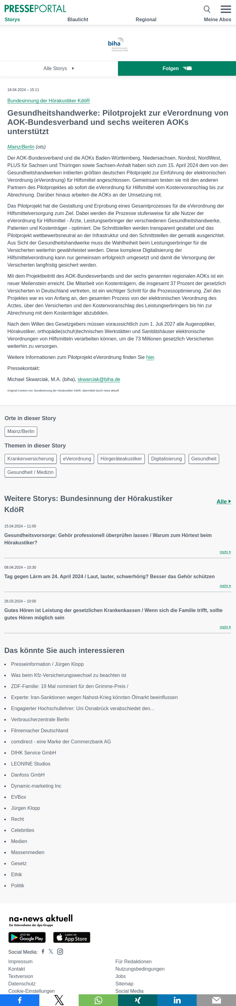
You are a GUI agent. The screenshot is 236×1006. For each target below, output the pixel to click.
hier (150, 357)
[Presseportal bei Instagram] (58, 951)
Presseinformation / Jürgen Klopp (47, 664)
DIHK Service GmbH (33, 752)
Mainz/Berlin (20, 146)
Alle (224, 502)
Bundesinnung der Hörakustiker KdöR (48, 100)
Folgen (177, 68)
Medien (19, 841)
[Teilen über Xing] (137, 1000)
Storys (12, 19)
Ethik (16, 874)
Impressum (20, 961)
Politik (17, 885)
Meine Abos (217, 19)
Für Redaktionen (133, 961)
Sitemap (124, 983)
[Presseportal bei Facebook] (41, 952)
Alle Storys (59, 68)
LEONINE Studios (30, 763)
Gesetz (19, 863)
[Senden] (216, 1000)
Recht (17, 819)
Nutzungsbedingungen (139, 969)
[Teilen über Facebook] (19, 1000)
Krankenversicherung (30, 458)
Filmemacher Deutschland (39, 730)
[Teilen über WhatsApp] (98, 1000)
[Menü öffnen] (225, 9)
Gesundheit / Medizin (30, 472)
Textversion (20, 976)
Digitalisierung (166, 458)
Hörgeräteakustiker (121, 458)
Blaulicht (77, 19)
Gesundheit (204, 458)
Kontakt (16, 969)
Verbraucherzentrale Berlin (40, 719)
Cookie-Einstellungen (31, 991)
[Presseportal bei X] (49, 952)
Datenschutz (22, 983)
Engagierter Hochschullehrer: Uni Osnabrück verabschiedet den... (82, 708)
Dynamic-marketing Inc (36, 786)
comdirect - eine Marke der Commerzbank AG (61, 741)
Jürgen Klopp (25, 808)
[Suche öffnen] (207, 9)
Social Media (129, 991)
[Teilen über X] (59, 1000)
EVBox (18, 797)
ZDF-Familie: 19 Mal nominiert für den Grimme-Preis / (69, 686)
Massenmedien (28, 852)
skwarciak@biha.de (99, 379)
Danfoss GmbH (28, 774)
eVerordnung (77, 458)
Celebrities (22, 830)
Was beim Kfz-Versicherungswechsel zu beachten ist (68, 675)
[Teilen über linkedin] (177, 1000)
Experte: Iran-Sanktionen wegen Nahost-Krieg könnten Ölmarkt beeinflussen (94, 697)
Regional (146, 19)
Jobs (120, 976)
